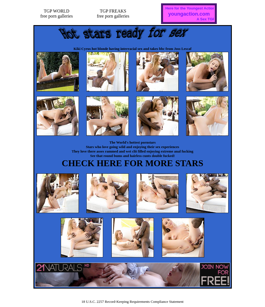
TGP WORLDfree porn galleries (56, 13)
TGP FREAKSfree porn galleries (113, 13)
